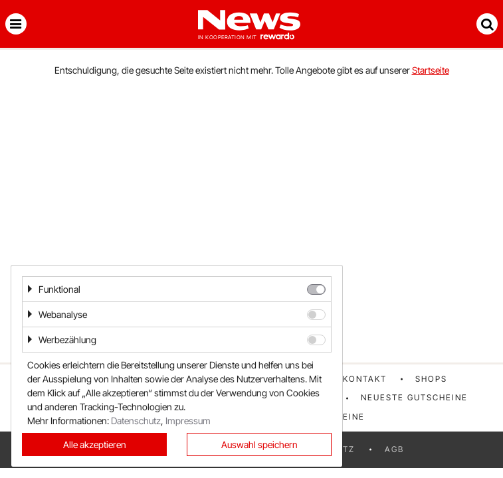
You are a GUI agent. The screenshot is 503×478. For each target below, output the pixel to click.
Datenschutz (136, 420)
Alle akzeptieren (94, 444)
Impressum (188, 420)
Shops (431, 379)
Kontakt (365, 379)
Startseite (430, 70)
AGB (394, 449)
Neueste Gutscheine (414, 397)
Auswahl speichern (259, 444)
